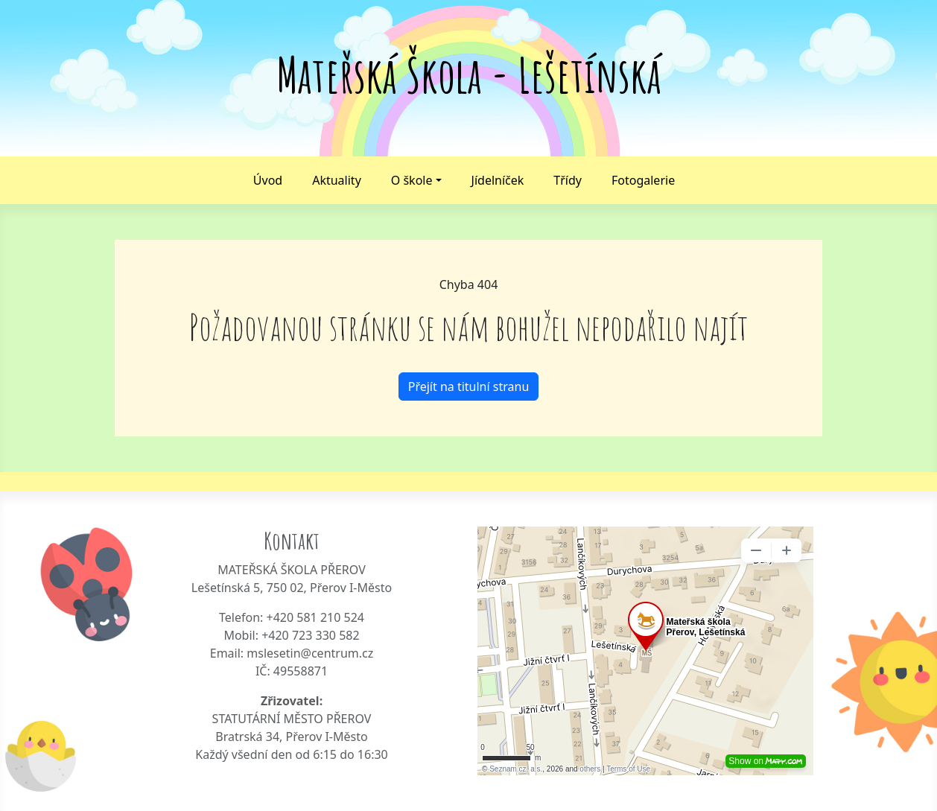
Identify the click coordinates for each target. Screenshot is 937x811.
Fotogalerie (643, 180)
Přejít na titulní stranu (469, 386)
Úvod (267, 180)
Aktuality (336, 180)
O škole (412, 180)
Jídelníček (497, 180)
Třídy (567, 180)
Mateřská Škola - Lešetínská (468, 75)
